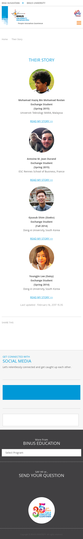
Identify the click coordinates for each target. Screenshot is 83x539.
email (22, 329)
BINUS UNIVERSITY (36, 3)
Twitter (6, 374)
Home (5, 39)
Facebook (15, 374)
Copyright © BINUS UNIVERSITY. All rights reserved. (41, 534)
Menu (79, 23)
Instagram (23, 374)
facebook (5, 329)
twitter (14, 329)
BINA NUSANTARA (11, 3)
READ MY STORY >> (41, 121)
